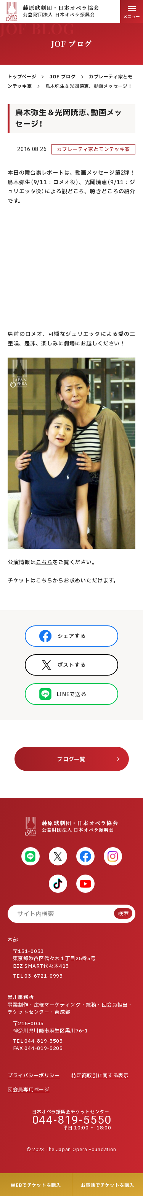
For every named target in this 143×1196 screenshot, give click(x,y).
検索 (123, 914)
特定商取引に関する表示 (100, 1076)
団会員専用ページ (29, 1090)
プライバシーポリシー (34, 1076)
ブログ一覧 (71, 759)
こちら (44, 562)
